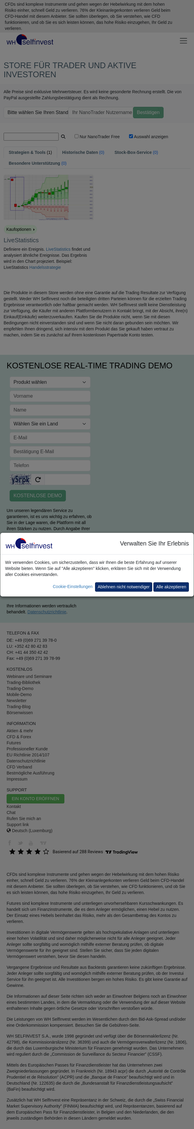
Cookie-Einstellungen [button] (72, 586)
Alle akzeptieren (171, 586)
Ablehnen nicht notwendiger (124, 586)
